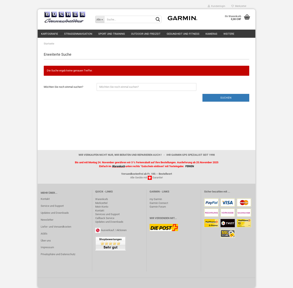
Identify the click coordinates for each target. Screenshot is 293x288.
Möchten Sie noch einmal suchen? (63, 86)
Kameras (211, 33)
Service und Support (52, 205)
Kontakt (45, 198)
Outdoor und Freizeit (146, 33)
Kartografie (49, 33)
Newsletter (47, 219)
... (229, 191)
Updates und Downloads (55, 212)
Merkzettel (238, 6)
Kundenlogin (216, 6)
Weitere (228, 33)
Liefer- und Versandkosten (56, 226)
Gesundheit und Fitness (183, 33)
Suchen (226, 97)
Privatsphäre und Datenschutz (58, 254)
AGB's (44, 233)
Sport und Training (111, 33)
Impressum (47, 247)
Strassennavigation (78, 33)
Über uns (46, 240)
